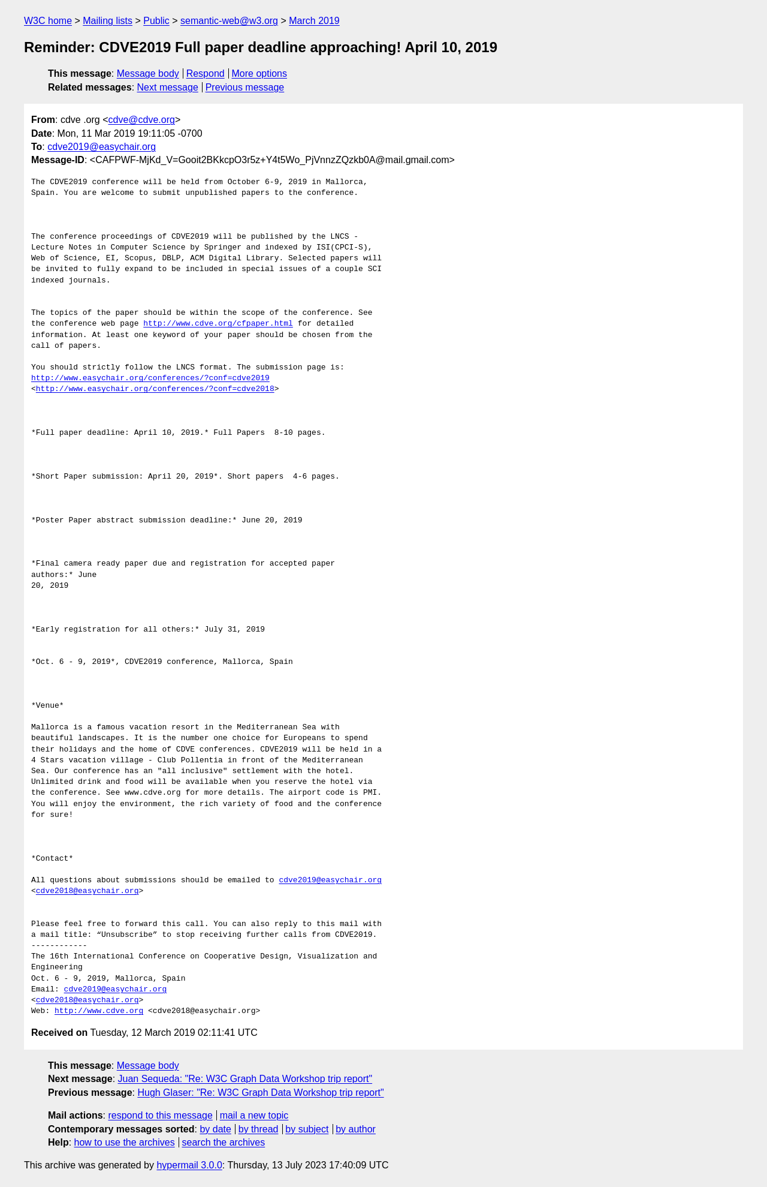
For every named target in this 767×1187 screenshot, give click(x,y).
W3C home (48, 21)
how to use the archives (124, 1142)
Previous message (245, 87)
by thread (258, 1129)
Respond (205, 73)
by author (356, 1129)
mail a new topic (254, 1115)
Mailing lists (107, 21)
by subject (306, 1129)
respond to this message (160, 1115)
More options (260, 73)
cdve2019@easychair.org (101, 147)
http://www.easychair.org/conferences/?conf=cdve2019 (150, 378)
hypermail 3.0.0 (189, 1165)
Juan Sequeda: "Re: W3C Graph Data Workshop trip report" (245, 1079)
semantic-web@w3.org (229, 21)
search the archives (223, 1142)
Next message (167, 87)
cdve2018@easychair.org (87, 891)
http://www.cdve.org (99, 1011)
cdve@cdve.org (141, 120)
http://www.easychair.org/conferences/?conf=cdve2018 (155, 389)
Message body (148, 73)
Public (156, 21)
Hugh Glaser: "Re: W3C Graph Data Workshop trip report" (260, 1092)
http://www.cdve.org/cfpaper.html (218, 323)
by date (215, 1129)
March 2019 (314, 21)
